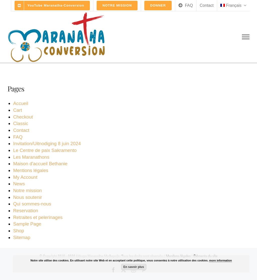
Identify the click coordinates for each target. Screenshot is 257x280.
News (19, 183)
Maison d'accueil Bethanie (40, 163)
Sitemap (21, 237)
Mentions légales (30, 170)
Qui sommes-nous (32, 203)
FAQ (17, 137)
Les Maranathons (31, 157)
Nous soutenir (27, 197)
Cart (17, 110)
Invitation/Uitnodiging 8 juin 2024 (47, 143)
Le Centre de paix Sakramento (45, 150)
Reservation (25, 210)
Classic (20, 123)
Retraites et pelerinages (37, 217)
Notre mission (27, 190)
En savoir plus (133, 267)
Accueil (20, 103)
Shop (18, 230)
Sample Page (27, 224)
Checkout (23, 117)
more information (220, 260)
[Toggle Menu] (245, 37)
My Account (25, 177)
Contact (21, 130)
